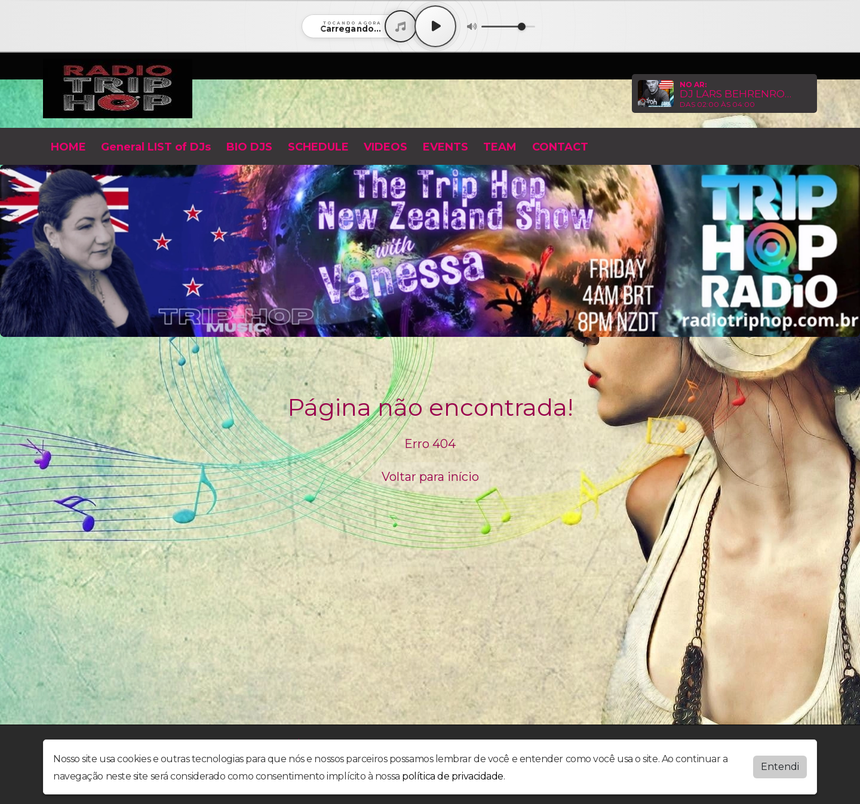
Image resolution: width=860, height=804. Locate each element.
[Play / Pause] (435, 26)
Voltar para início (430, 476)
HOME (68, 147)
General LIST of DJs (156, 147)
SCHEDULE (318, 147)
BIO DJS (249, 147)
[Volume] (508, 26)
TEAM (500, 147)
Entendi (780, 766)
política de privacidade (452, 776)
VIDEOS (385, 147)
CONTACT (560, 147)
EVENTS (445, 147)
